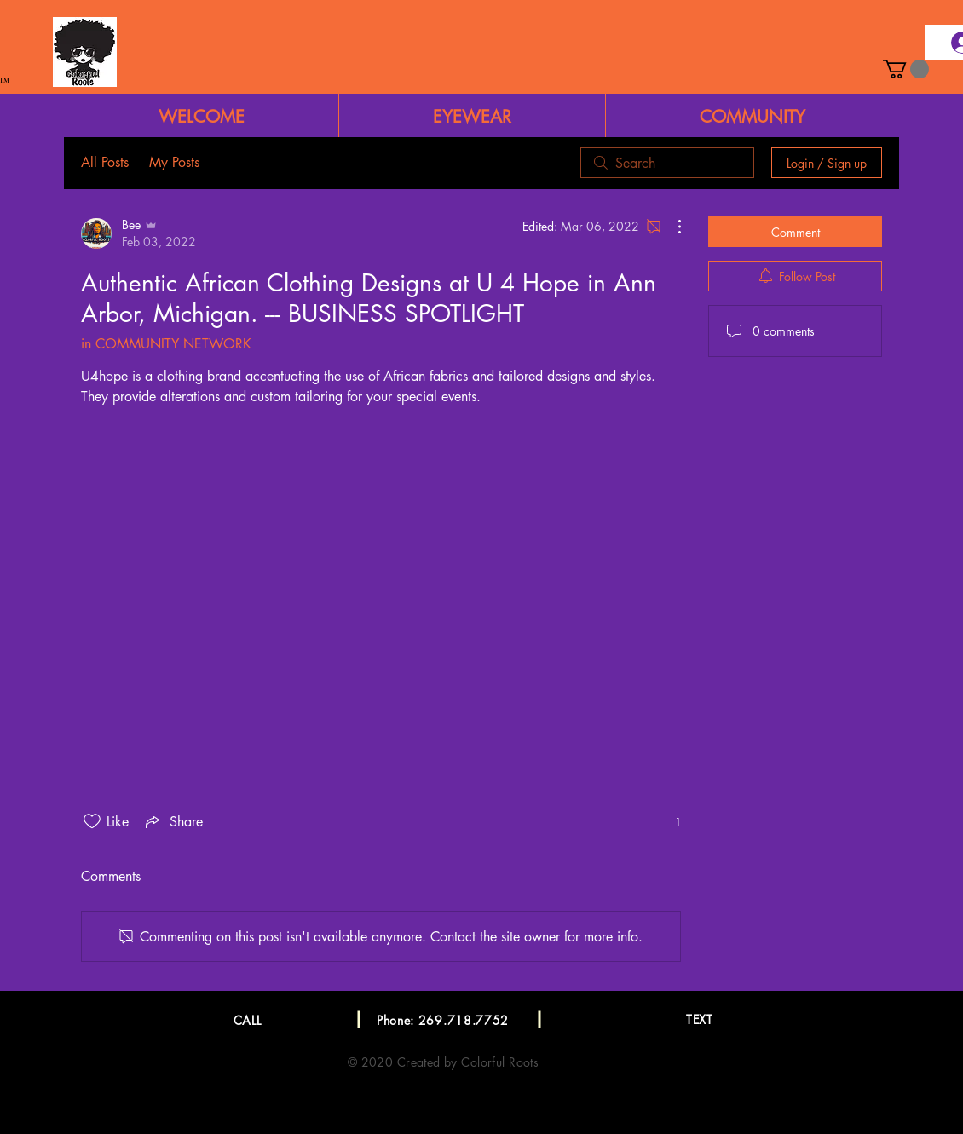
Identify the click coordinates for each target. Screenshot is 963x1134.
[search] (667, 162)
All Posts (105, 162)
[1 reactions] (668, 822)
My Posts (174, 162)
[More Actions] (670, 226)
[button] (906, 69)
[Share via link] (172, 821)
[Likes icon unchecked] (92, 821)
